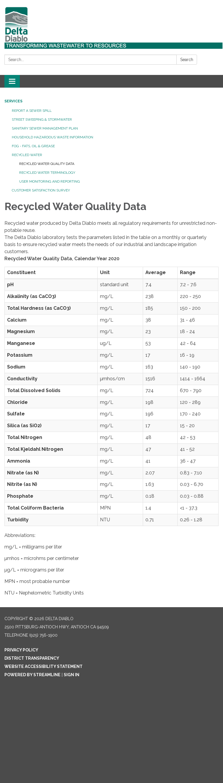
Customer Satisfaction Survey (41, 190)
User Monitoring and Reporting (49, 181)
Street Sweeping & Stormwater (42, 119)
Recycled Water (27, 155)
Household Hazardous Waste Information (52, 137)
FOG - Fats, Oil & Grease (33, 146)
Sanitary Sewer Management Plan (45, 128)
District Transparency (31, 658)
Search (186, 59)
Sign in (71, 674)
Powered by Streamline (32, 674)
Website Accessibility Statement (43, 666)
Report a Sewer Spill (32, 111)
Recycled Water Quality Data (46, 164)
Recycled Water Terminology (47, 173)
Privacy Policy (21, 650)
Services (13, 101)
